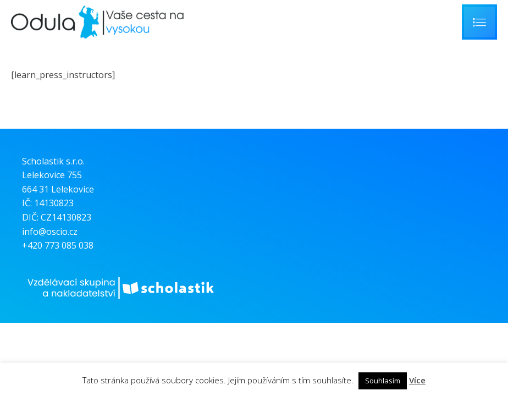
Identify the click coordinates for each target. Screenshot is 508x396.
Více (417, 380)
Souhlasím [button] (382, 381)
